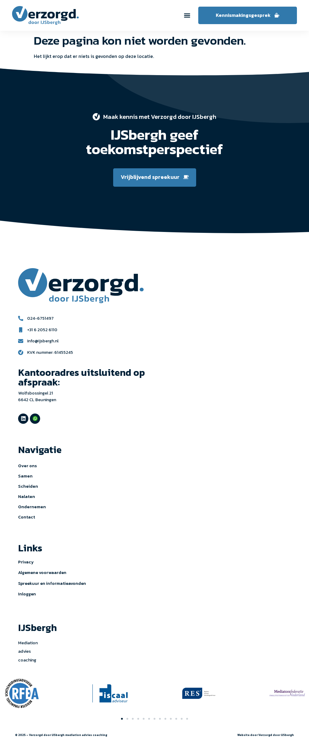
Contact (26, 517)
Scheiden (28, 486)
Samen (25, 476)
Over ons (27, 465)
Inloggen (27, 594)
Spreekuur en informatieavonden (52, 583)
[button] (187, 15)
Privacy (26, 562)
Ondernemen (32, 506)
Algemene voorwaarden (42, 572)
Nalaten (26, 496)
